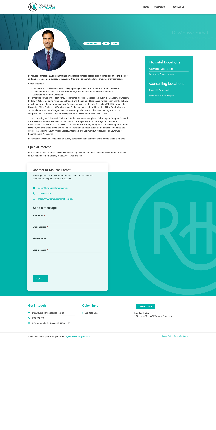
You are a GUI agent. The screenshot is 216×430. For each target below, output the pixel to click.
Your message (40, 252)
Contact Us (178, 7)
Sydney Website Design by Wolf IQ (78, 337)
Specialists (160, 7)
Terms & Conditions (181, 336)
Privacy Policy (167, 336)
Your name (39, 217)
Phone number (40, 240)
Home (146, 7)
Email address (40, 229)
